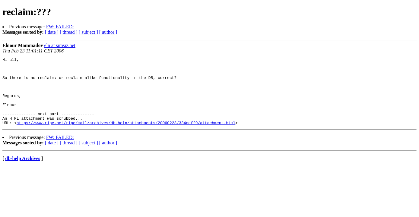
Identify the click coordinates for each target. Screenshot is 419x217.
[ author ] (108, 32)
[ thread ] (69, 32)
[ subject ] (88, 32)
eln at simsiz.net (59, 45)
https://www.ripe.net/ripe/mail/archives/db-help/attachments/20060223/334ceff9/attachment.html (126, 136)
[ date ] (52, 32)
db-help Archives (22, 172)
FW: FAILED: (60, 26)
